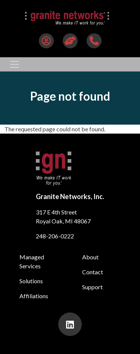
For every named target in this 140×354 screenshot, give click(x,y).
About (90, 256)
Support (92, 286)
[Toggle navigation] (14, 64)
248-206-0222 (55, 235)
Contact (92, 271)
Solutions (31, 280)
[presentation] (70, 324)
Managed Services (31, 261)
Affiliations (33, 295)
